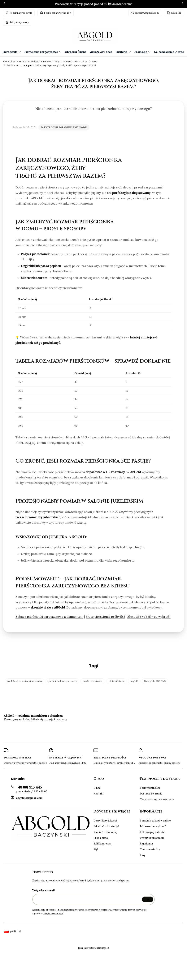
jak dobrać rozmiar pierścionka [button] (24, 681)
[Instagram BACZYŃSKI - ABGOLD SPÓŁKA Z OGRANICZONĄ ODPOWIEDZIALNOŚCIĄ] (92, 731)
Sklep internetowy (92, 948)
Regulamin (146, 843)
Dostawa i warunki (151, 793)
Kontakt (98, 793)
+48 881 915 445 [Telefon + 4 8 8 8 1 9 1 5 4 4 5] (29, 787)
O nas (97, 787)
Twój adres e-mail (43, 890)
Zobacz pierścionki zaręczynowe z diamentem (49, 616)
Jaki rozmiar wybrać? (153, 826)
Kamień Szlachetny (106, 832)
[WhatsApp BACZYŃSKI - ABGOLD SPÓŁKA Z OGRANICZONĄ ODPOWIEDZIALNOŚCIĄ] (125, 731)
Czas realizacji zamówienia (157, 799)
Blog (94, 61)
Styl (96, 849)
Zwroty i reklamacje (152, 837)
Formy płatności (150, 787)
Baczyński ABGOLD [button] (155, 681)
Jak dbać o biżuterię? (106, 826)
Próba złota (101, 837)
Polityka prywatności (153, 832)
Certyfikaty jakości (105, 820)
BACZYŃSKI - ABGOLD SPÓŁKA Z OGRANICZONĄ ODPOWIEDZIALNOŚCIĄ (45, 61)
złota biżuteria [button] (116, 681)
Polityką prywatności (53, 913)
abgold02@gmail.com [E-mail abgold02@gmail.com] (29, 798)
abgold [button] (134, 681)
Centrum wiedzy (150, 849)
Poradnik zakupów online (155, 820)
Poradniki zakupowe (73, 127)
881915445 (176, 12)
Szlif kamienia (102, 843)
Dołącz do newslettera (147, 899)
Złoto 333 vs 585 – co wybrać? (149, 616)
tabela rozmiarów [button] (92, 681)
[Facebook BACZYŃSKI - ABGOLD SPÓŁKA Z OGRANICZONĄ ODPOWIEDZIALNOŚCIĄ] (59, 731)
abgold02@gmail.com (147, 12)
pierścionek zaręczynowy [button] (62, 681)
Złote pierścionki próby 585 (105, 616)
